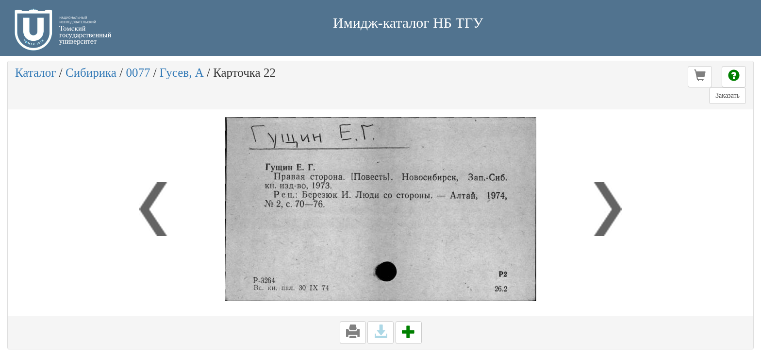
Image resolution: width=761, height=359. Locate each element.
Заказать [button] (727, 95)
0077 (138, 72)
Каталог (35, 72)
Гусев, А (182, 72)
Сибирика (91, 72)
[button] (700, 76)
